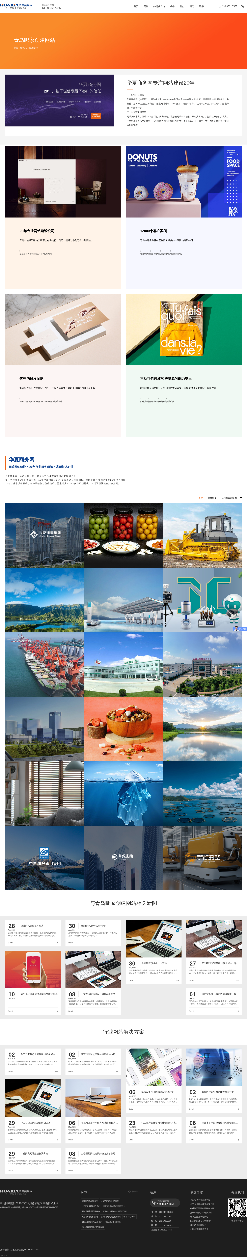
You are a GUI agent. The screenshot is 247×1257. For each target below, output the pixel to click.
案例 (146, 6)
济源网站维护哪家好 (110, 1201)
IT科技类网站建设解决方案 (202, 1208)
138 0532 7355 (229, 6)
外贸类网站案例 (229, 498)
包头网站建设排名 (90, 1217)
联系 (201, 6)
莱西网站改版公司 (90, 1201)
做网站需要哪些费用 (199, 1229)
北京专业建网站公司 (91, 1206)
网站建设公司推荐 (113, 1222)
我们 (192, 6)
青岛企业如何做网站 (199, 1217)
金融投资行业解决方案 (200, 1200)
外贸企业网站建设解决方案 (202, 1204)
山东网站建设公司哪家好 (201, 1221)
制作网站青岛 (130, 1217)
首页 (136, 6)
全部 (201, 498)
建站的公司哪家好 (198, 1225)
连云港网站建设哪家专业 (114, 1206)
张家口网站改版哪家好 (111, 1217)
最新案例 (212, 498)
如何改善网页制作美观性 (201, 1212)
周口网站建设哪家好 (91, 1211)
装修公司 (3, 1256)
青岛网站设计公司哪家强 (93, 1227)
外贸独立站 (159, 6)
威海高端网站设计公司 (92, 1222)
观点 (182, 6)
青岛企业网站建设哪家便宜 (115, 1211)
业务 (172, 6)
